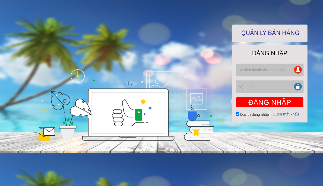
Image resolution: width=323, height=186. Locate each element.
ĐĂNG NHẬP (269, 102)
